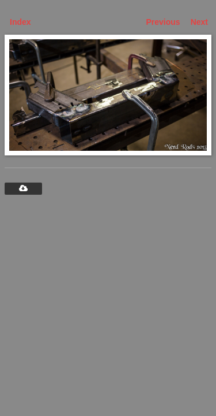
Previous (163, 22)
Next (199, 22)
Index (20, 22)
